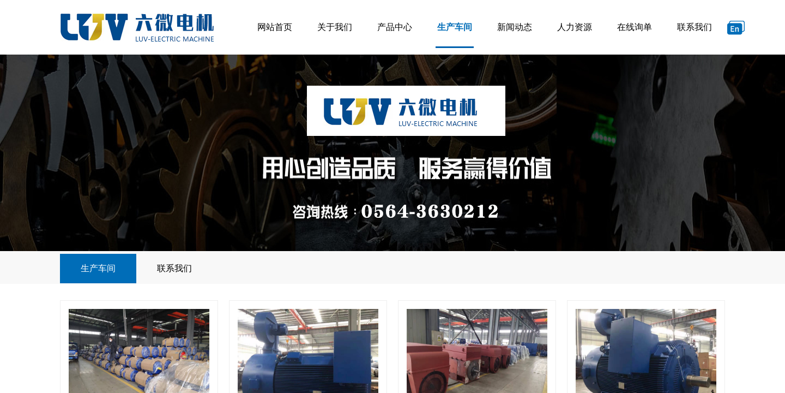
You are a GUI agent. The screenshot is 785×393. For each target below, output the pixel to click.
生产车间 (454, 27)
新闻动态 (514, 27)
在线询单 (634, 27)
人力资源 (574, 27)
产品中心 (394, 27)
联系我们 (694, 27)
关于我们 (334, 27)
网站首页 (274, 27)
